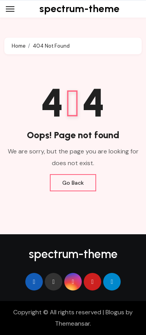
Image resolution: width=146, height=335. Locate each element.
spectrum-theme (79, 8)
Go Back (73, 182)
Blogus (115, 312)
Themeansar (72, 323)
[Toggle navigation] (10, 9)
